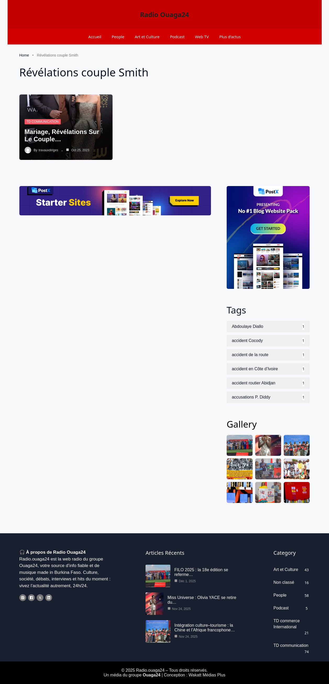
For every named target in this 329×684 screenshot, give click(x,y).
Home (24, 55)
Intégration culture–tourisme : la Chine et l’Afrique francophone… (204, 627)
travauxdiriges (48, 150)
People (118, 36)
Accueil (94, 36)
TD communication (43, 122)
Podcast (177, 36)
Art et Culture (147, 36)
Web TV (202, 36)
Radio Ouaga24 (164, 14)
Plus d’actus (230, 36)
